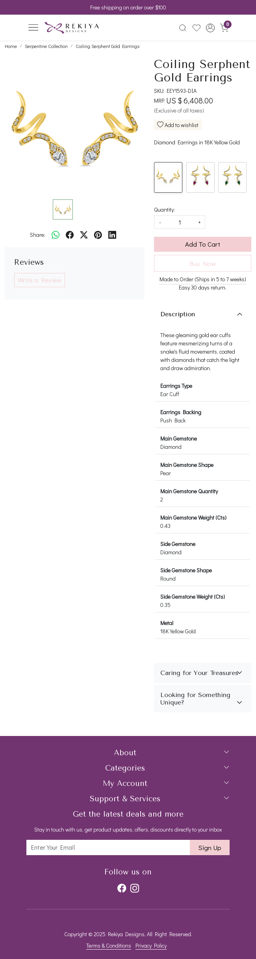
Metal (166, 623)
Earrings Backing (180, 412)
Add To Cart (202, 244)
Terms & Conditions (108, 945)
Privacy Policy (151, 945)
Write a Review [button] (39, 279)
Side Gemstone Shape (186, 570)
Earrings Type (176, 385)
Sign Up (209, 847)
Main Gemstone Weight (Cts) (193, 517)
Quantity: (164, 209)
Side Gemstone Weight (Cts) (192, 596)
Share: (37, 234)
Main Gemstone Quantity (189, 491)
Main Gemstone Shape (186, 464)
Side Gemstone (177, 544)
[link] (183, 28)
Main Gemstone (178, 438)
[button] (210, 28)
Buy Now (202, 263)
